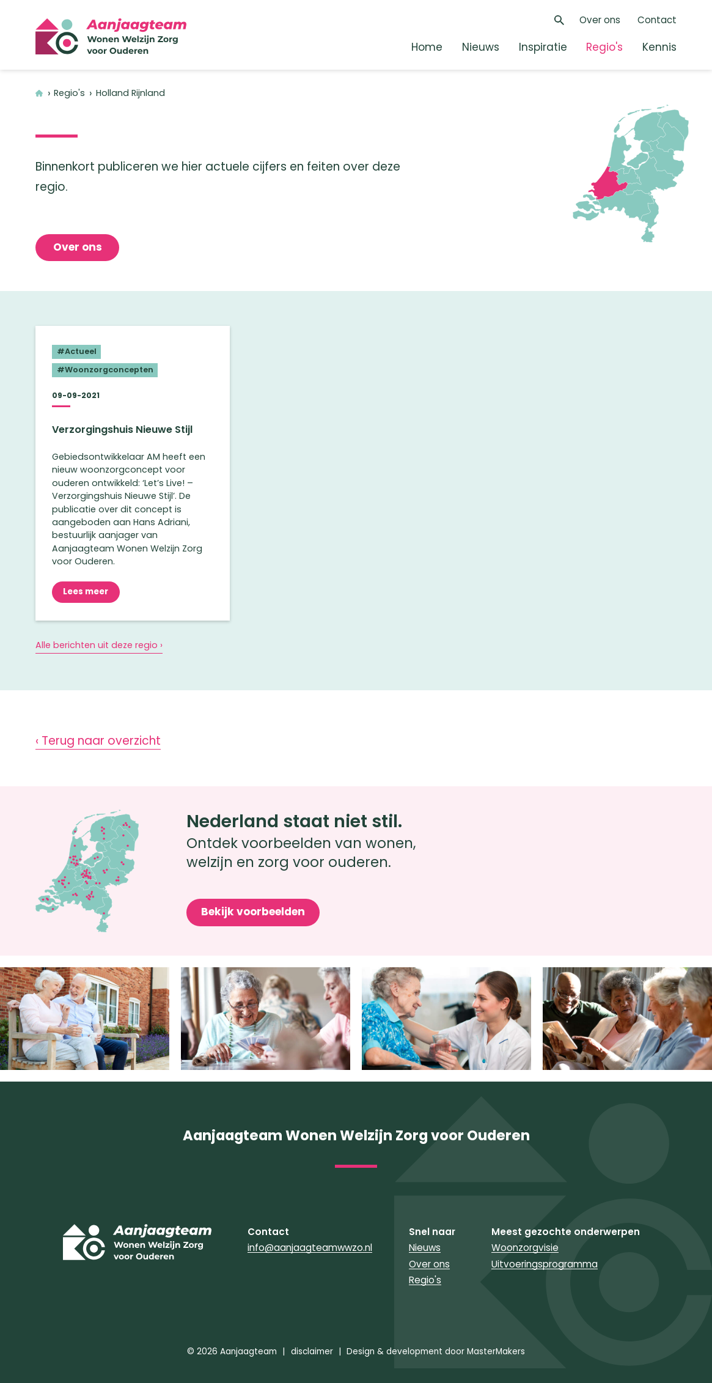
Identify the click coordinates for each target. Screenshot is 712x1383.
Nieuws (480, 47)
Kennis (659, 47)
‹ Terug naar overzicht (98, 740)
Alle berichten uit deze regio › (99, 645)
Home (426, 47)
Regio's (604, 47)
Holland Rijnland (130, 93)
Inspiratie (543, 47)
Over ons (599, 19)
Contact (657, 19)
